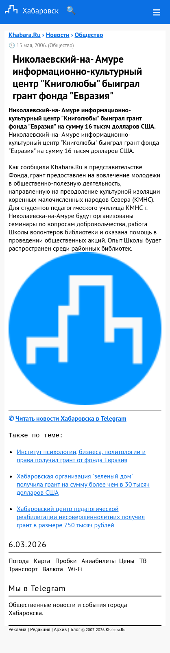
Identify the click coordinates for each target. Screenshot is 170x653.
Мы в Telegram (37, 590)
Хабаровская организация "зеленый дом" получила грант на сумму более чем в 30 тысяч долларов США (83, 486)
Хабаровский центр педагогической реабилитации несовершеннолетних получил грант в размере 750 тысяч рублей (81, 518)
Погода (19, 562)
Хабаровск (29, 10)
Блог (75, 631)
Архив (60, 631)
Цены (127, 562)
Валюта (52, 570)
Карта (42, 562)
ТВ (142, 562)
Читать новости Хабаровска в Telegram (70, 418)
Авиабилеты (98, 562)
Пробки (66, 562)
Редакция (40, 631)
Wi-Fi (75, 570)
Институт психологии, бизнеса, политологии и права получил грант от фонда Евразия (81, 457)
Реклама (17, 631)
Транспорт (23, 570)
